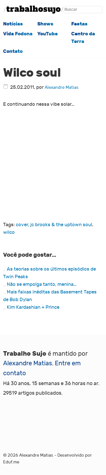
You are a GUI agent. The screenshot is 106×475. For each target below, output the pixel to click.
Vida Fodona (18, 33)
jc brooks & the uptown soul (61, 224)
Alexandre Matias (62, 87)
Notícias (13, 24)
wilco (9, 232)
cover (22, 224)
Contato (13, 51)
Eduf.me (11, 462)
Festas (79, 24)
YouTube (47, 33)
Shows (45, 24)
